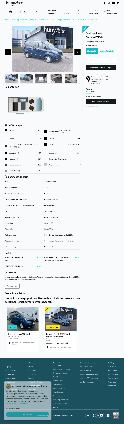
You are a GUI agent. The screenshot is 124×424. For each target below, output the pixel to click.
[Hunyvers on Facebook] (104, 3)
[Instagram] (95, 415)
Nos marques (10, 386)
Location (36, 12)
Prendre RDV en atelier (89, 378)
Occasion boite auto (61, 373)
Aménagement (34, 386)
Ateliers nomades (87, 382)
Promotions (32, 374)
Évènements (113, 370)
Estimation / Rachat (35, 382)
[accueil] (10, 11)
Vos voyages (113, 378)
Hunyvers (8, 363)
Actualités (112, 367)
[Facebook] (88, 415)
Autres (55, 407)
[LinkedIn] (108, 415)
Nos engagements (12, 370)
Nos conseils (113, 374)
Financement (33, 389)
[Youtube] (101, 415)
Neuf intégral (58, 392)
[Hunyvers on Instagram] (109, 3)
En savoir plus (12, 286)
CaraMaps (112, 382)
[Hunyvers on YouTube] (113, 3)
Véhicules (23, 12)
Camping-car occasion (61, 369)
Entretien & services (88, 363)
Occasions (32, 370)
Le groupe (67, 12)
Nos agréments (86, 367)
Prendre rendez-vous (100, 101)
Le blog (111, 363)
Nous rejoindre (10, 378)
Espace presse (113, 386)
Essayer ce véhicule (100, 61)
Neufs (30, 367)
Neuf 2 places (58, 377)
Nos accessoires (86, 370)
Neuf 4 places (58, 381)
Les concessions (11, 389)
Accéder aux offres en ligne (101, 68)
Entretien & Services (51, 12)
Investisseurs (10, 382)
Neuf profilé (57, 384)
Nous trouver (10, 393)
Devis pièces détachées (89, 374)
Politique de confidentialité (63, 415)
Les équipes (9, 374)
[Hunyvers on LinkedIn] (117, 3)
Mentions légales (44, 415)
